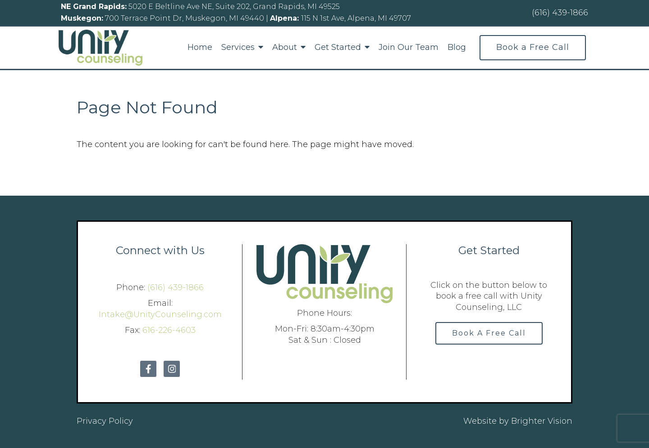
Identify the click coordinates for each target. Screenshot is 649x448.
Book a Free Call (532, 47)
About (284, 47)
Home (199, 47)
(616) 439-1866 (175, 287)
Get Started (338, 47)
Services (238, 47)
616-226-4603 (169, 330)
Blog (457, 47)
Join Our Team (409, 47)
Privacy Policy (105, 421)
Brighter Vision (541, 421)
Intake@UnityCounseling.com (160, 314)
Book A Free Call (489, 333)
